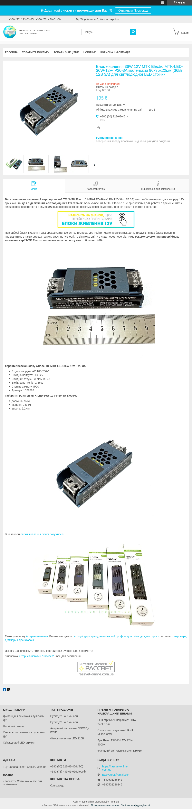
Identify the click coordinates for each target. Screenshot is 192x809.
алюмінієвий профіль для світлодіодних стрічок (130, 636)
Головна (11, 52)
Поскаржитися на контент (105, 805)
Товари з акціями (66, 52)
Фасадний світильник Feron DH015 (120, 750)
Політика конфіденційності (135, 805)
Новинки (89, 52)
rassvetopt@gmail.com (116, 774)
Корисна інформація (115, 52)
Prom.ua (114, 801)
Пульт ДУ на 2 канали (64, 716)
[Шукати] (133, 32)
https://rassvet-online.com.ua (115, 768)
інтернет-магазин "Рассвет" (36, 656)
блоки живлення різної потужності (42, 534)
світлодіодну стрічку (85, 636)
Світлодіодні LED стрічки (18, 742)
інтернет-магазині (37, 636)
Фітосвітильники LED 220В (67, 738)
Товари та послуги (35, 52)
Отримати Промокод (133, 10)
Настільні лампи (13, 726)
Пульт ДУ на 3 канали (64, 722)
